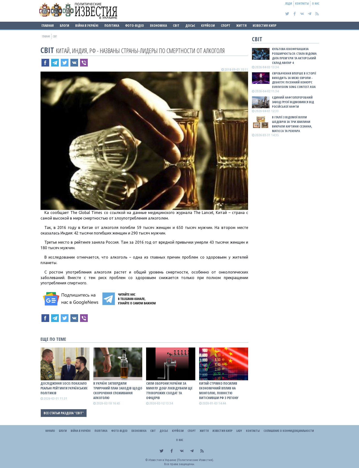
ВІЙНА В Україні (86, 25)
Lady (239, 431)
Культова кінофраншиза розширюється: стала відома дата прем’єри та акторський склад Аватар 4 (294, 56)
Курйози (208, 25)
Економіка (158, 25)
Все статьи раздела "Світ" (64, 413)
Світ (176, 25)
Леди (288, 3)
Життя (241, 25)
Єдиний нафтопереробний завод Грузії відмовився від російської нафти (293, 102)
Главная (47, 25)
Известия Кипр (264, 25)
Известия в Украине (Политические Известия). (181, 459)
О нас (315, 3)
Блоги (64, 25)
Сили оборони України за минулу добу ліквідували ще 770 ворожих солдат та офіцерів (169, 390)
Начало (50, 431)
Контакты (302, 3)
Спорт (225, 25)
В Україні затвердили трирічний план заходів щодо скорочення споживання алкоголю (117, 390)
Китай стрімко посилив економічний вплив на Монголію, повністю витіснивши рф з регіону (218, 390)
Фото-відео (134, 25)
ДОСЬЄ (190, 25)
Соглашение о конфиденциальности (289, 431)
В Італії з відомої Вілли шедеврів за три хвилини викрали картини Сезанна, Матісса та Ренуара (292, 124)
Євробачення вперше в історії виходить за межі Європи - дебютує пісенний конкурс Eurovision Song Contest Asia (294, 80)
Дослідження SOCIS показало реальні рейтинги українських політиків (64, 388)
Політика (111, 25)
